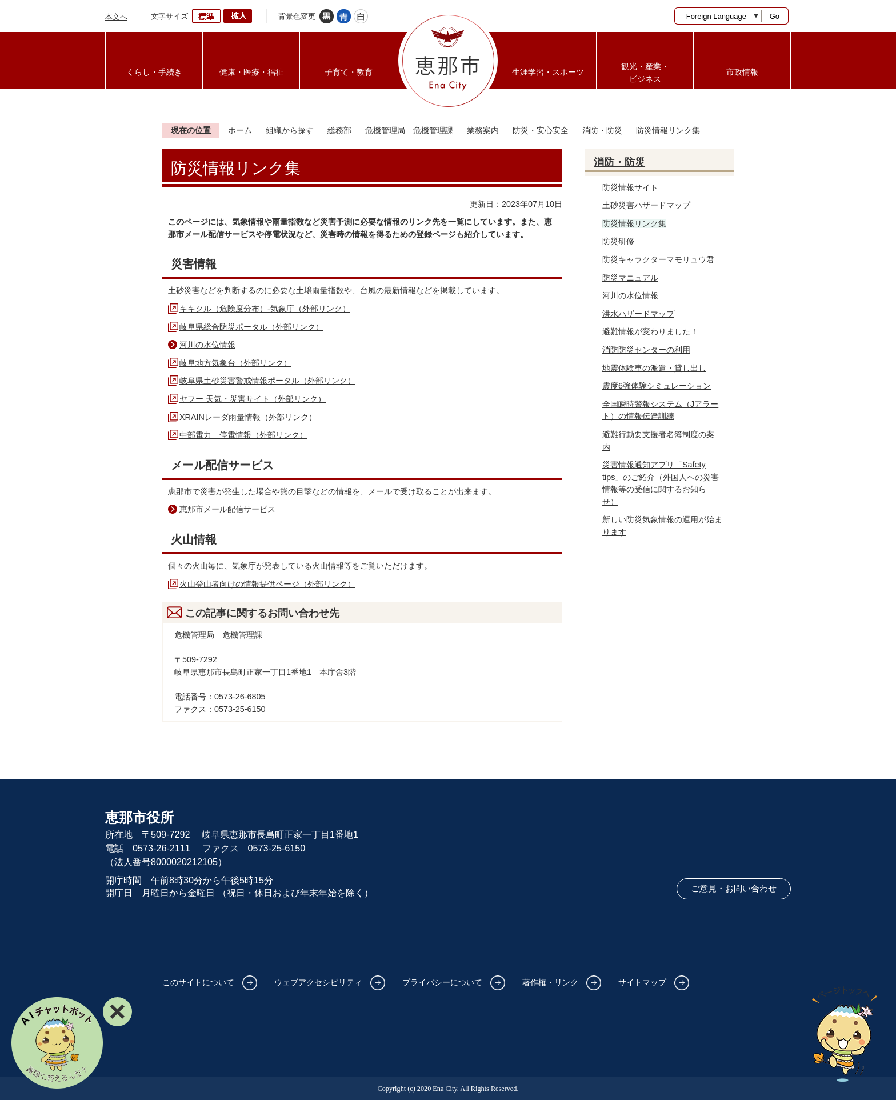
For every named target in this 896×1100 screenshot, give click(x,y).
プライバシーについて (442, 982)
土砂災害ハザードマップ (646, 205)
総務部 (339, 130)
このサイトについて (198, 982)
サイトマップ (642, 982)
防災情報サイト (630, 187)
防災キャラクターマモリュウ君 (658, 259)
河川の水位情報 (207, 344)
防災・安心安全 (541, 130)
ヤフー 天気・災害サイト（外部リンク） (252, 398)
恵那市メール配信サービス (227, 509)
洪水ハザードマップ (638, 313)
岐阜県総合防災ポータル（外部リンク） (251, 326)
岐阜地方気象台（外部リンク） (235, 362)
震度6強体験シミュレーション (656, 385)
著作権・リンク (550, 982)
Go (774, 16)
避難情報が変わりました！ (650, 331)
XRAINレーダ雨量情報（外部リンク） (248, 417)
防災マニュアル (630, 277)
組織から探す (290, 130)
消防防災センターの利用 (646, 349)
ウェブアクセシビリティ (318, 982)
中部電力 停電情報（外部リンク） (243, 434)
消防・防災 (602, 130)
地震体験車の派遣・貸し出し (654, 368)
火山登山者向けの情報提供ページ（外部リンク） (267, 584)
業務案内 (483, 130)
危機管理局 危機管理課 (409, 130)
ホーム (240, 130)
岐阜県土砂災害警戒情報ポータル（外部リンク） (267, 380)
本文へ (116, 17)
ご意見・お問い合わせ (734, 888)
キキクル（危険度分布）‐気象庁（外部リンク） (264, 308)
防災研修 (618, 241)
